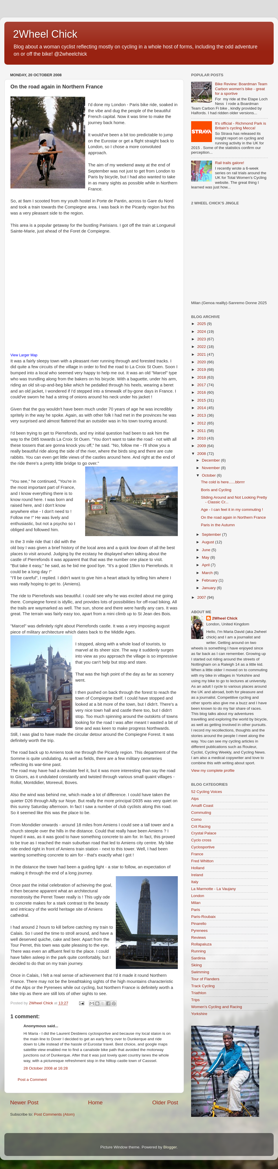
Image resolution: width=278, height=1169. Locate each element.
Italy (194, 882)
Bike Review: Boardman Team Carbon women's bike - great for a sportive (241, 88)
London (197, 896)
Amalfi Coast (202, 805)
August (208, 542)
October (209, 475)
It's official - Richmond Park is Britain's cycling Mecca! (240, 125)
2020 (202, 362)
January (209, 588)
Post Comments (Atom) (54, 1114)
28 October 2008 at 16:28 (45, 1068)
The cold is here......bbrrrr (223, 482)
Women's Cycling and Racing (216, 1007)
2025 (202, 324)
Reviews (198, 937)
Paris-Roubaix (203, 916)
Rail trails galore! (229, 163)
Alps (195, 798)
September (212, 534)
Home (95, 1102)
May (206, 557)
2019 (202, 369)
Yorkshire (199, 1014)
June (206, 550)
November (211, 468)
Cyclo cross (201, 840)
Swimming (200, 972)
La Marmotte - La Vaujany (213, 889)
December (211, 460)
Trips (195, 1000)
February (210, 580)
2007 (202, 597)
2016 (202, 392)
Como (196, 819)
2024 (202, 331)
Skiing (196, 965)
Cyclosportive (203, 847)
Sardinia (198, 958)
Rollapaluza (201, 944)
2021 (202, 354)
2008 (202, 453)
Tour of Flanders (205, 979)
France (197, 854)
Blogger (170, 1147)
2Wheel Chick (45, 34)
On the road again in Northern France (233, 517)
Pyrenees (199, 930)
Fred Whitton (202, 861)
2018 (202, 377)
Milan (195, 903)
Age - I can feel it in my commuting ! (232, 509)
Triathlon (198, 993)
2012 (202, 423)
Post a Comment (32, 1079)
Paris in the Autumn (218, 525)
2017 (202, 385)
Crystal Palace (203, 833)
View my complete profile (213, 770)
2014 (202, 408)
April (206, 565)
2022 (202, 346)
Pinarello (198, 923)
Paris (195, 909)
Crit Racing (201, 826)
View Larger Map (23, 355)
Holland (197, 868)
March (208, 573)
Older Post (165, 1102)
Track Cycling (203, 986)
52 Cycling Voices (206, 791)
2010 (202, 438)
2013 (202, 415)
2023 (202, 339)
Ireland (197, 875)
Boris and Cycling (216, 490)
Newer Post (24, 1102)
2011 (202, 431)
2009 (202, 446)
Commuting (201, 812)
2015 (202, 400)
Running (198, 951)
